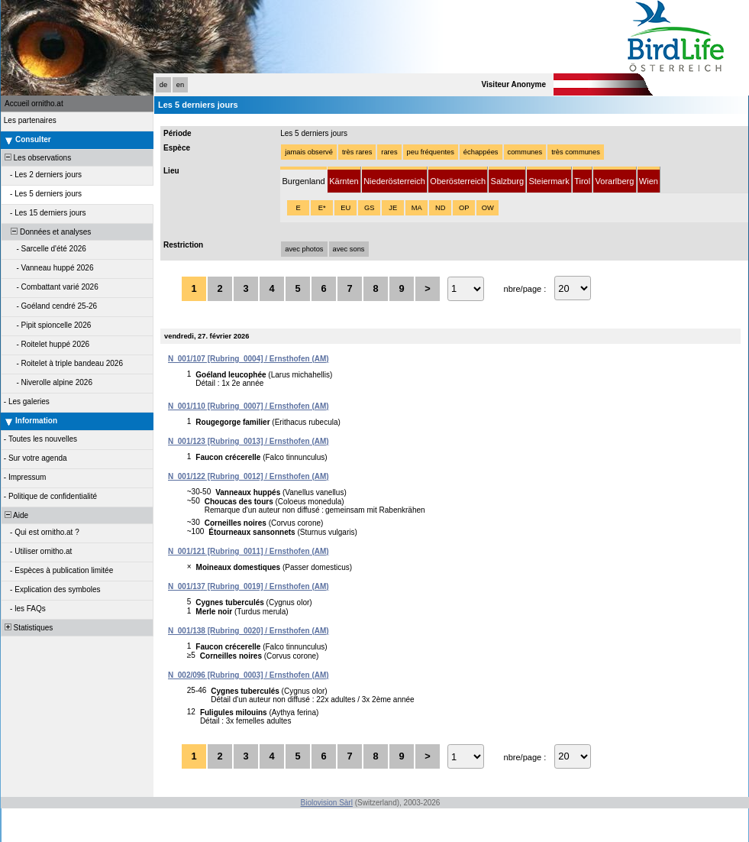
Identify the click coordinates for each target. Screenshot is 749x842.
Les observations (36, 158)
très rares (357, 152)
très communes (575, 152)
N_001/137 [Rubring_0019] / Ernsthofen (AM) (248, 586)
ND (440, 208)
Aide (15, 515)
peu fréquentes (430, 152)
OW (488, 208)
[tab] (303, 180)
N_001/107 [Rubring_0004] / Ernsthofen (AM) (248, 359)
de (163, 85)
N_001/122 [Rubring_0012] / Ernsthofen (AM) (248, 476)
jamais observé (309, 152)
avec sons (349, 249)
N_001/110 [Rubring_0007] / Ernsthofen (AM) (248, 406)
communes (525, 152)
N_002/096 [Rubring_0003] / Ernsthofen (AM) (248, 675)
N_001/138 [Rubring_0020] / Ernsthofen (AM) (248, 631)
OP (464, 208)
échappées (481, 152)
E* (322, 208)
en (180, 85)
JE (393, 208)
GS (369, 208)
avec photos (304, 249)
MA (417, 208)
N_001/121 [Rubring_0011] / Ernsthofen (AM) (248, 551)
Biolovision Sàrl (327, 802)
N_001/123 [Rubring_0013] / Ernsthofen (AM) (248, 441)
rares (389, 152)
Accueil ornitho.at (34, 103)
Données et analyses (46, 232)
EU (345, 208)
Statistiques (27, 627)
